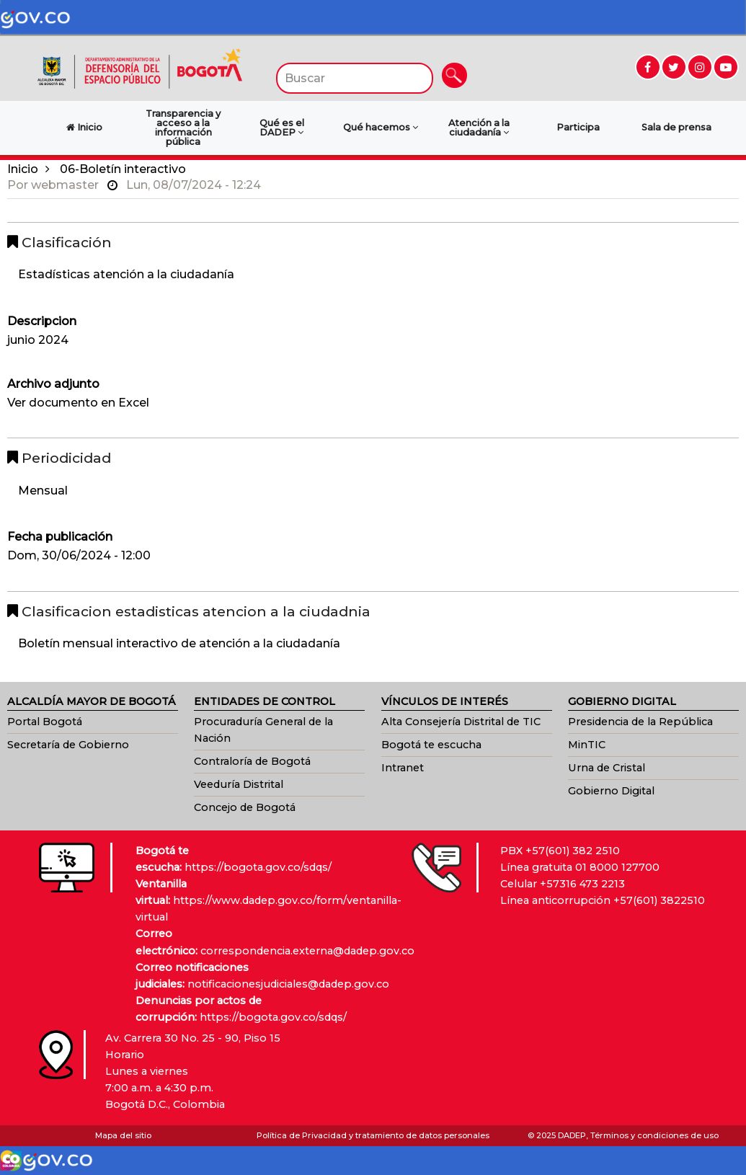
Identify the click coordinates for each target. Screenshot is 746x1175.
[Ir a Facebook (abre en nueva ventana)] (648, 67)
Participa (578, 127)
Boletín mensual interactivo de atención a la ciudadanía (179, 643)
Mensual (43, 490)
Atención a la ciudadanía (479, 127)
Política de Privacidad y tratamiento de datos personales (373, 1135)
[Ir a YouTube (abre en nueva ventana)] (726, 67)
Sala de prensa (676, 127)
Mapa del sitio (123, 1135)
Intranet (402, 767)
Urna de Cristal (606, 767)
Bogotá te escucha (431, 744)
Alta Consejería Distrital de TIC (461, 721)
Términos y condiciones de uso (654, 1135)
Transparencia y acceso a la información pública (183, 127)
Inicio (22, 169)
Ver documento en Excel (78, 402)
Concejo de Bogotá (245, 807)
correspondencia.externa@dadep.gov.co (307, 950)
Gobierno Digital (611, 790)
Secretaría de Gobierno (68, 744)
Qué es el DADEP (281, 127)
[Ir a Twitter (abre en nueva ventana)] (674, 67)
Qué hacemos (380, 127)
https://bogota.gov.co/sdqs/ (258, 867)
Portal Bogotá (44, 721)
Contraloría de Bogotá (252, 761)
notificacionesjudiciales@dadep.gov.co (288, 983)
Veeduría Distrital (238, 784)
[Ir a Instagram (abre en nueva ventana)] (700, 67)
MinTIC (586, 744)
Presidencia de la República (640, 721)
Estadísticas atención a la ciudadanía (126, 274)
